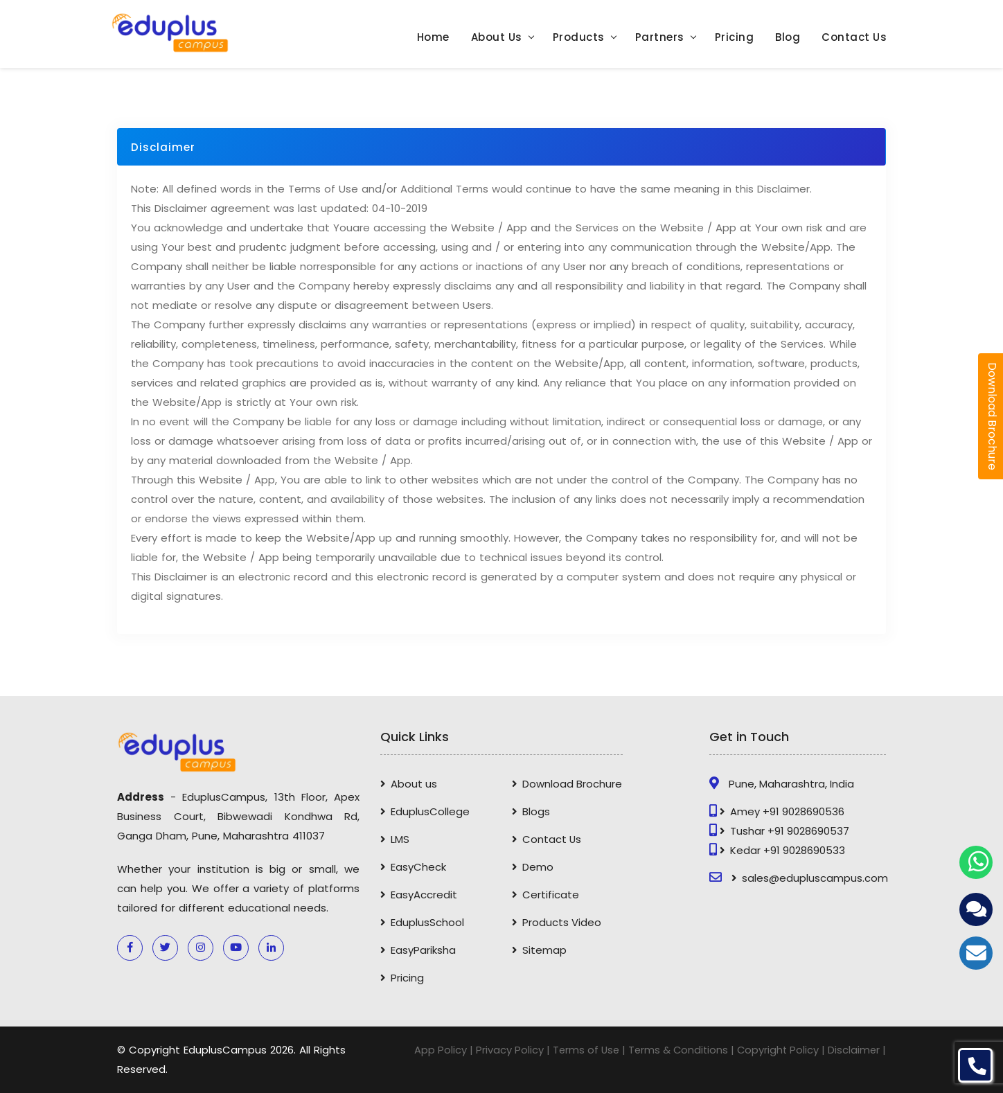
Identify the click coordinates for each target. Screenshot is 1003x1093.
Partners (659, 37)
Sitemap (545, 950)
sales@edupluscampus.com (816, 878)
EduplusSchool (428, 922)
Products (579, 37)
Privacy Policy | (507, 1049)
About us (414, 783)
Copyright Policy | (779, 1049)
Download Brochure (573, 783)
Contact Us (854, 37)
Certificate (551, 894)
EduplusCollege (430, 811)
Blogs (537, 811)
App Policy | (437, 1049)
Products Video (562, 922)
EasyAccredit (424, 894)
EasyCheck (419, 867)
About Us (496, 37)
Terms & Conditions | (678, 1049)
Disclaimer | (856, 1049)
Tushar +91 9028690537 (790, 831)
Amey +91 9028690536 (788, 811)
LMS (400, 839)
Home (433, 37)
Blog (787, 37)
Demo (538, 867)
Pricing (734, 37)
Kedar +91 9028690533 (788, 850)
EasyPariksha (423, 950)
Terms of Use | (584, 1049)
